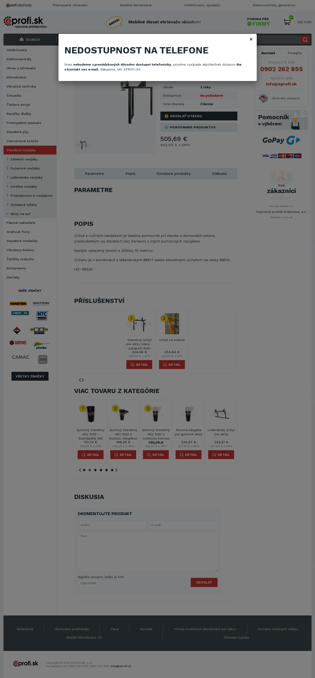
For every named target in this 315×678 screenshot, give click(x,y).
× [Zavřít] (251, 39)
